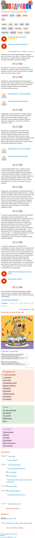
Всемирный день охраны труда (16, 494)
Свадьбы (6, 438)
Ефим (7, 518)
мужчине (4, 24)
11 (27, 303)
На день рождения (9, 410)
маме (3, 19)
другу (10, 24)
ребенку (4, 28)
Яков (15, 518)
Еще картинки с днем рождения (18, 350)
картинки (20, 32)
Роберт (26, 523)
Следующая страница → (10, 300)
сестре (18, 15)
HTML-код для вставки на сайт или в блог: (12, 354)
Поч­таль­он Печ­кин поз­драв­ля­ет (18, 101)
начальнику (18, 28)
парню (22, 24)
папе (27, 24)
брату (16, 24)
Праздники (7, 391)
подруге (12, 15)
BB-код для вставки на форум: (9, 362)
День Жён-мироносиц (14, 464)
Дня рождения (8, 432)
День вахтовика (12, 486)
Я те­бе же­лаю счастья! (15, 279)
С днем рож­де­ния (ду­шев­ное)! (17, 44)
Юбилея (6, 435)
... (9, 303)
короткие (13, 32)
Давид (13, 523)
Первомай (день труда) (14, 503)
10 (24, 303)
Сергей (30, 523)
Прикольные (7, 418)
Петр (11, 518)
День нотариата (12, 476)
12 (30, 303)
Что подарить (8, 446)
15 (4, 305)
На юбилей (7, 413)
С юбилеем (7, 377)
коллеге (11, 28)
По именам (7, 396)
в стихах (30, 51)
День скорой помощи (14, 491)
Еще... (5, 421)
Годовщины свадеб (10, 383)
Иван (17, 523)
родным (26, 28)
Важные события (9, 386)
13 (32, 303)
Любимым (6, 388)
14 (2, 305)
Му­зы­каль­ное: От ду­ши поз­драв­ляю (19, 93)
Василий (8, 523)
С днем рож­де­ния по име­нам (17, 37)
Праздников (7, 440)
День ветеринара (13, 460)
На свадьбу (7, 380)
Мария (21, 523)
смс (20, 51)
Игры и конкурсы (9, 443)
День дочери (11, 456)
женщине (5, 15)
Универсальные (8, 394)
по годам (27, 32)
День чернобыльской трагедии (16, 468)
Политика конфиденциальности (8, 534)
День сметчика (12, 472)
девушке (25, 15)
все (33, 51)
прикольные (5, 32)
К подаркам (7, 399)
